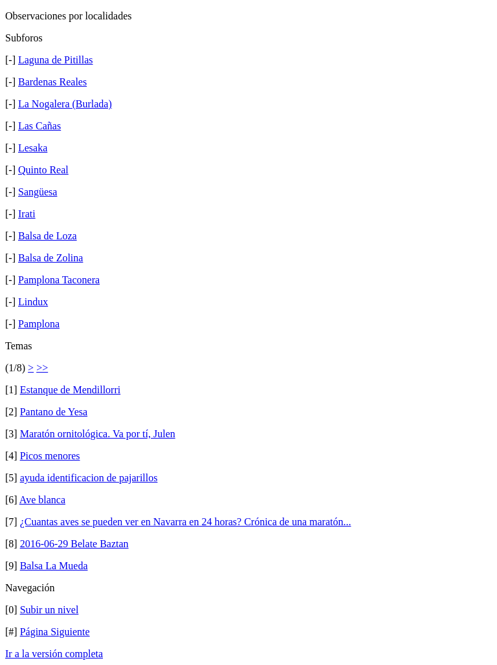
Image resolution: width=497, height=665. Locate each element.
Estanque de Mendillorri (70, 389)
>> (42, 367)
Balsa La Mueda (54, 565)
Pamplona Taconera (59, 279)
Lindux (33, 301)
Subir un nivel (49, 609)
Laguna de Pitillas (55, 59)
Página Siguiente (55, 631)
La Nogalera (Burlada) (65, 103)
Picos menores (50, 455)
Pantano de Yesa (53, 411)
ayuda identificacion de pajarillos (89, 477)
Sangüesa (37, 191)
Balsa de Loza (47, 235)
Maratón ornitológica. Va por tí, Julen (97, 433)
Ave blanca (42, 499)
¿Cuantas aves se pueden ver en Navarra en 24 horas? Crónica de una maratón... (185, 521)
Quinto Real (43, 169)
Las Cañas (39, 125)
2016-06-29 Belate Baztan (74, 543)
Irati (27, 213)
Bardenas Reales (52, 81)
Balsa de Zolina (50, 257)
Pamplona (39, 323)
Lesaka (32, 147)
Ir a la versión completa (54, 653)
